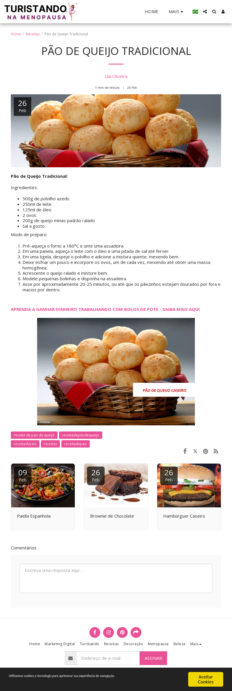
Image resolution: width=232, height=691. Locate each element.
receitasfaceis (25, 443)
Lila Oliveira (116, 76)
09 (23, 475)
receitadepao (75, 443)
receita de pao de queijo (34, 435)
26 (96, 475)
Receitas (33, 34)
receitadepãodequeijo (80, 435)
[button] (205, 11)
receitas (50, 443)
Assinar (153, 658)
